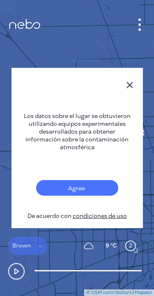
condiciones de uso (100, 216)
